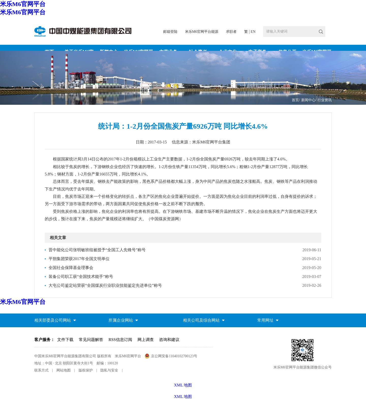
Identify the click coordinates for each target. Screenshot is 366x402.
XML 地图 (183, 396)
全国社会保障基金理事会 (71, 267)
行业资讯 (324, 100)
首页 (295, 100)
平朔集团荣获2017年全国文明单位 (79, 259)
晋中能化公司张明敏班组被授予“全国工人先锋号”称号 (97, 250)
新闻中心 (308, 100)
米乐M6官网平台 (22, 4)
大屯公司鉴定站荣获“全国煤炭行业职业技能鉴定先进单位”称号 (105, 285)
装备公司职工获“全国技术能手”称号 (81, 276)
